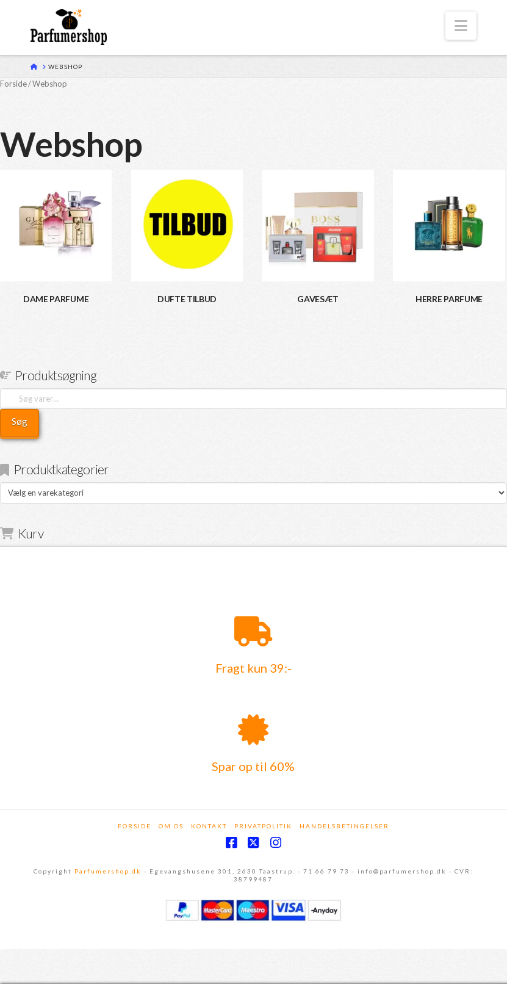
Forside (13, 84)
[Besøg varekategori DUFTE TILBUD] (187, 239)
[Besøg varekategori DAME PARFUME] (56, 239)
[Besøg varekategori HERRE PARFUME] (449, 239)
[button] (460, 26)
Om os (171, 826)
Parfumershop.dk (108, 871)
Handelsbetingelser (344, 826)
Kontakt (209, 826)
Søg (19, 421)
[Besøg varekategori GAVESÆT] (318, 239)
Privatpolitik (263, 826)
